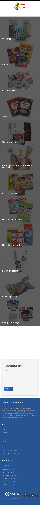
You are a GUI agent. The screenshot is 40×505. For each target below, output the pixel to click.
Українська (16, 4)
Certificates (6, 436)
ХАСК (20, 7)
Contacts (5, 439)
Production (6, 442)
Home (2, 14)
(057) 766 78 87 (18, 454)
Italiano (22, 4)
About (5, 430)
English (18, 4)
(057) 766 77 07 (14, 451)
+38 (9, 451)
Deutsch (20, 4)
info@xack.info (12, 499)
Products (5, 433)
